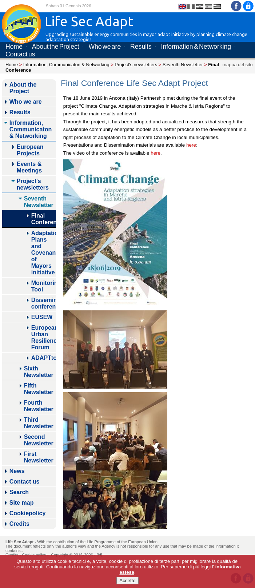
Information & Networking (196, 46)
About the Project (55, 46)
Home (14, 46)
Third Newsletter (38, 423)
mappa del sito (237, 64)
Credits (19, 524)
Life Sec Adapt (19, 542)
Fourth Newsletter (38, 406)
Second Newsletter (38, 440)
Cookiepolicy (27, 513)
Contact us (20, 54)
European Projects (30, 150)
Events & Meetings (29, 167)
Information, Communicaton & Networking (66, 64)
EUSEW (42, 317)
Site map (21, 503)
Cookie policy (34, 555)
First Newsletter (38, 457)
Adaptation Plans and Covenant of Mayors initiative (43, 252)
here (191, 145)
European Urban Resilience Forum (43, 337)
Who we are (104, 46)
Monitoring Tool (43, 286)
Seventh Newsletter (183, 64)
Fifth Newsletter (38, 388)
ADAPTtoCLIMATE (43, 358)
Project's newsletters (136, 64)
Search (19, 492)
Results (141, 46)
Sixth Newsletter (38, 371)
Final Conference (43, 218)
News (17, 471)
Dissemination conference (43, 303)
